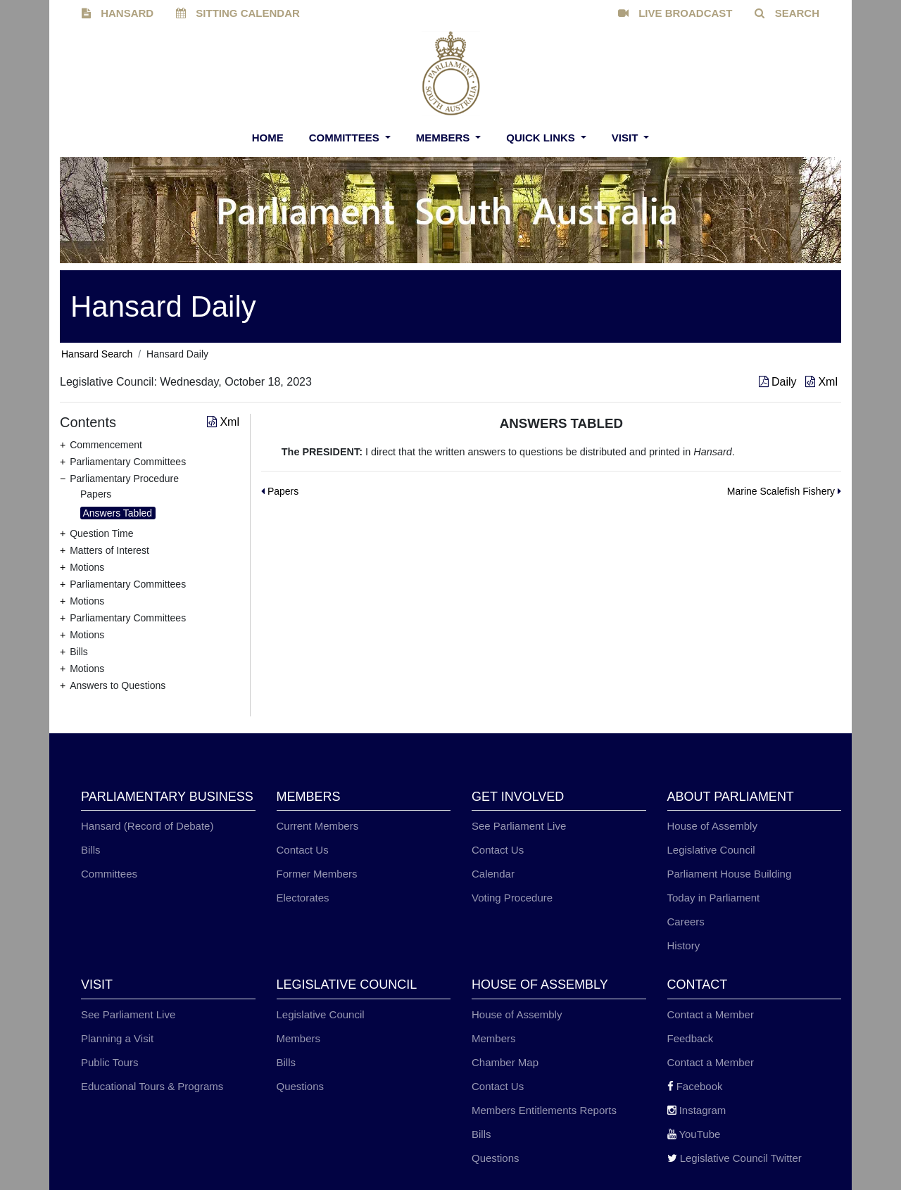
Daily (779, 382)
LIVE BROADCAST (675, 13)
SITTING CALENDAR (238, 13)
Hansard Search (96, 354)
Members (444, 138)
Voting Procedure (512, 898)
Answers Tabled (118, 513)
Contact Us (303, 850)
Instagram (696, 1110)
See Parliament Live (519, 826)
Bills (91, 850)
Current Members (318, 826)
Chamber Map (505, 1062)
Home (268, 138)
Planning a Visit (117, 1038)
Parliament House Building (729, 874)
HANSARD (117, 13)
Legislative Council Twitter (734, 1158)
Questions (301, 1086)
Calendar (493, 874)
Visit (626, 138)
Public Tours (109, 1062)
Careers (686, 922)
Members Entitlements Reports (544, 1110)
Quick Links (542, 138)
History (683, 945)
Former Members (317, 874)
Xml (821, 382)
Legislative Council (711, 850)
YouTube (694, 1134)
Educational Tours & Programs (152, 1086)
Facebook (695, 1086)
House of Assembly (712, 826)
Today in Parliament (713, 898)
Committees (345, 138)
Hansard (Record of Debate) (147, 826)
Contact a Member (710, 1014)
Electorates (303, 898)
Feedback (690, 1038)
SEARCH (787, 13)
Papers (95, 494)
